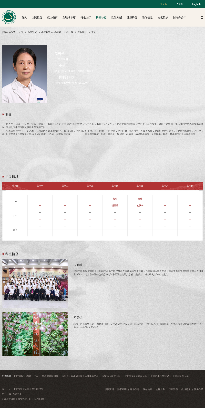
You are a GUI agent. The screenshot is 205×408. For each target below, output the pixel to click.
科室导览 (101, 17)
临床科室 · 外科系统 (51, 32)
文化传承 (163, 17)
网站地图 (147, 389)
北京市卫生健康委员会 (135, 376)
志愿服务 (160, 389)
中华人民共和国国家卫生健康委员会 (80, 376)
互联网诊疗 (69, 17)
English (196, 4)
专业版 (179, 4)
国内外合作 (179, 17)
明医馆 (115, 205)
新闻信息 (147, 17)
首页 (24, 17)
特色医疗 (86, 17)
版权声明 (109, 389)
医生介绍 (116, 17)
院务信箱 (198, 389)
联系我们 (173, 389)
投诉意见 (186, 389)
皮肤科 (69, 32)
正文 (93, 32)
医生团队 (82, 32)
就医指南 (52, 17)
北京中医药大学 (181, 376)
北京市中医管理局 (160, 376)
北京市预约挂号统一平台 (25, 376)
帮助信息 (134, 389)
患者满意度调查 (50, 376)
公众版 (163, 4)
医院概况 (37, 17)
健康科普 (132, 17)
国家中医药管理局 (111, 376)
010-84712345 (36, 399)
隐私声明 (122, 389)
